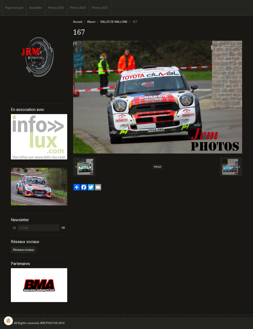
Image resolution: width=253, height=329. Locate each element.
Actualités (35, 7)
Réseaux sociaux (23, 249)
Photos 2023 (56, 7)
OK (63, 227)
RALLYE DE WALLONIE (113, 21)
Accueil (77, 21)
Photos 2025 (100, 7)
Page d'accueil (14, 7)
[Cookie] (8, 320)
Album (91, 21)
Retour (157, 166)
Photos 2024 (78, 7)
